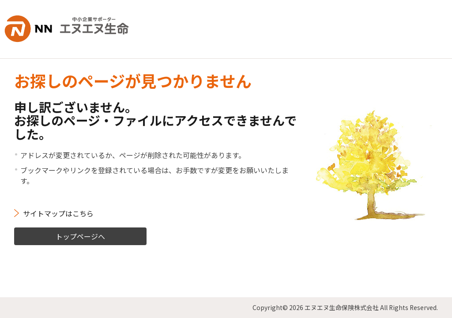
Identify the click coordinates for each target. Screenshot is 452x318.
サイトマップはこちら (58, 212)
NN (68, 28)
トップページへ (80, 235)
